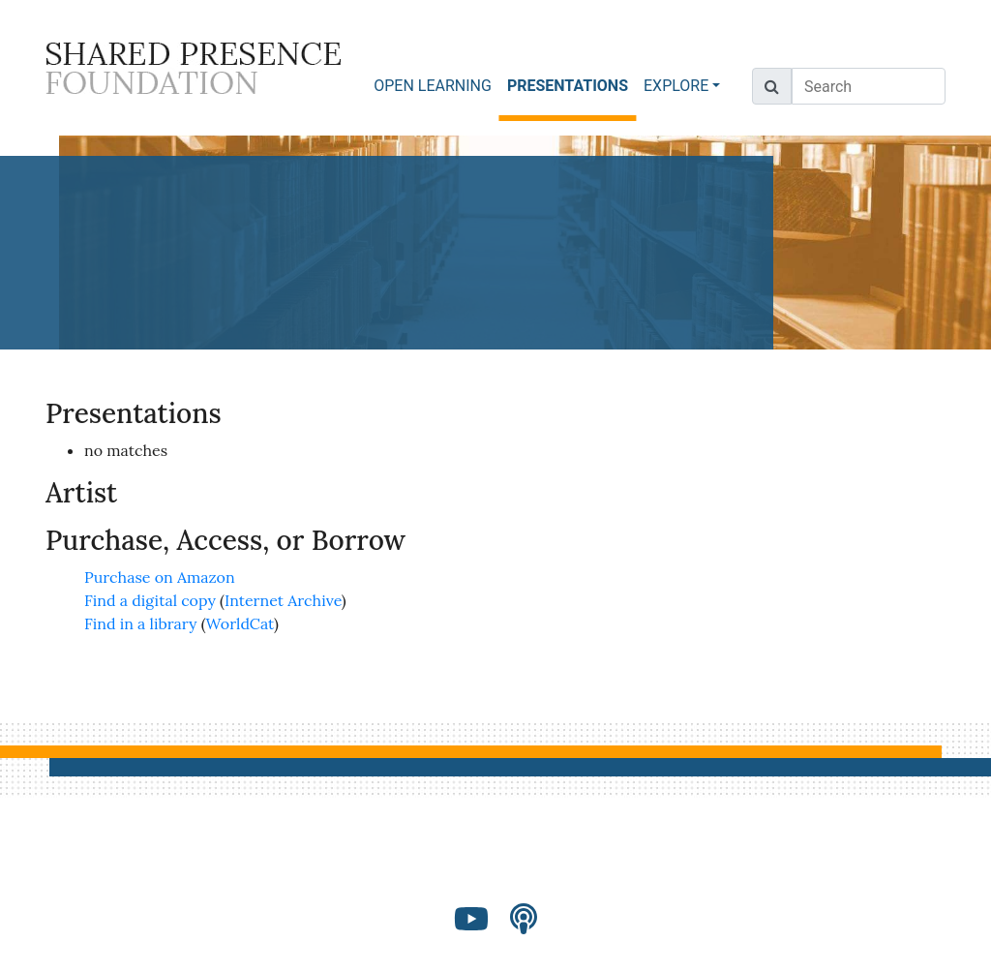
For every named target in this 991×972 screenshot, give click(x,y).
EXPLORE (676, 85)
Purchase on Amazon (159, 577)
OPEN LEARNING (433, 85)
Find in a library (140, 623)
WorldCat (240, 623)
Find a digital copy (150, 600)
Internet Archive (283, 600)
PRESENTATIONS (571, 85)
